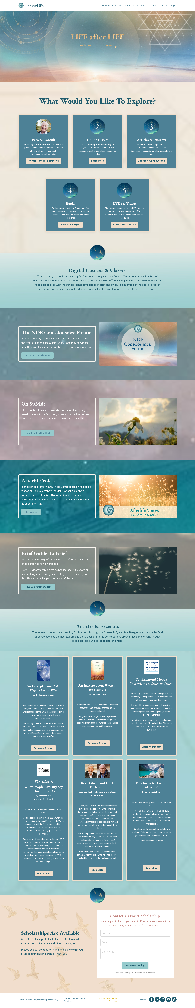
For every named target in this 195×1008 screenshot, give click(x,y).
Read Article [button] (43, 873)
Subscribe (142, 1001)
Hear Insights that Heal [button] (37, 433)
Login (172, 5)
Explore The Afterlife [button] (124, 224)
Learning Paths (131, 5)
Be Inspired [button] (31, 512)
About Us (145, 5)
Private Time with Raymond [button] (43, 160)
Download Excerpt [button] (44, 748)
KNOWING (84, 815)
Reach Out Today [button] (135, 966)
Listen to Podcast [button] (151, 747)
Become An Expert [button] (70, 224)
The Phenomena (111, 5)
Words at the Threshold (102, 687)
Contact (164, 5)
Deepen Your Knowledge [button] (151, 160)
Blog (155, 5)
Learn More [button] (97, 160)
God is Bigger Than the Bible (44, 688)
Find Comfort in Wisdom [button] (38, 587)
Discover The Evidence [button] (37, 355)
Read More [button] (97, 870)
